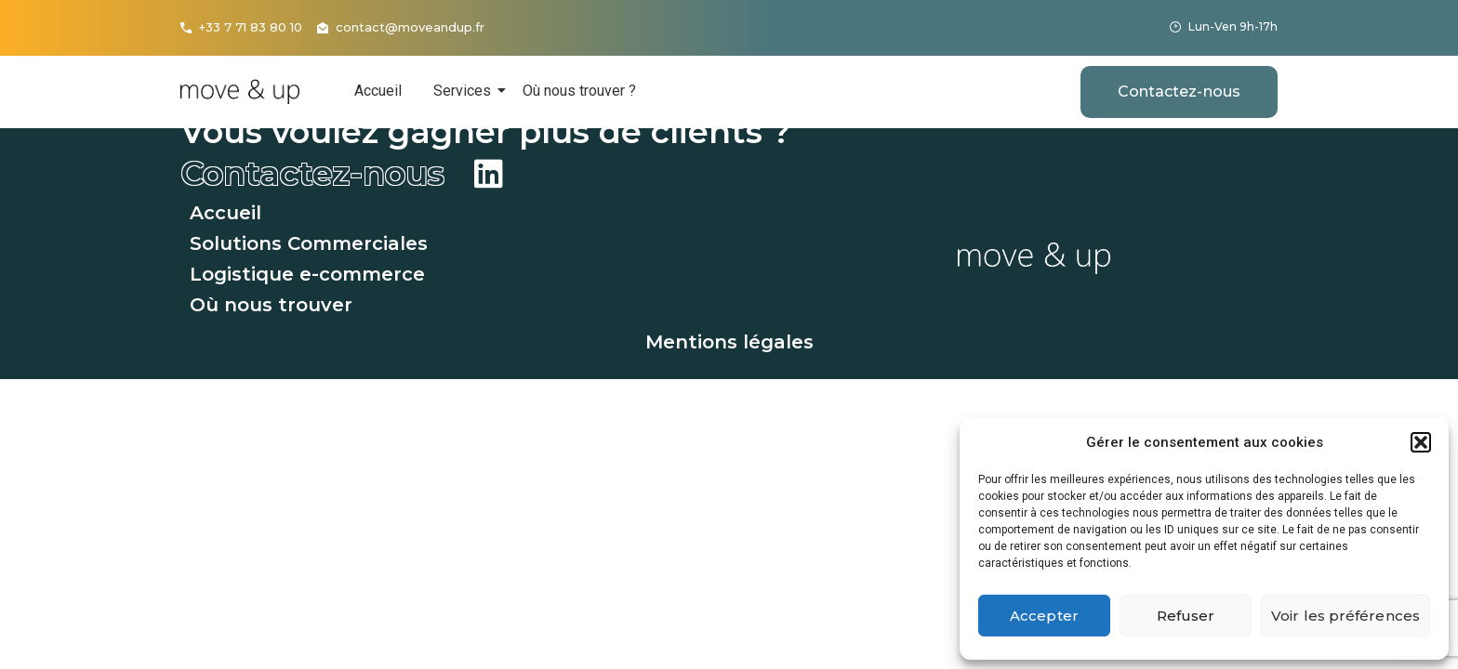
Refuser (1186, 615)
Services (465, 90)
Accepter (1044, 615)
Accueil (378, 90)
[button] (1421, 442)
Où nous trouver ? (579, 90)
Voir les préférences (1345, 615)
